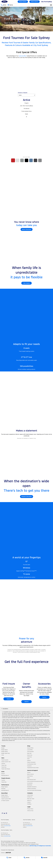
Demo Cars (29, 755)
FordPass (29, 804)
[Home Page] (4, 1)
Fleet (28, 758)
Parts (28, 777)
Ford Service (30, 776)
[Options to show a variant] (26, 95)
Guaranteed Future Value (33, 767)
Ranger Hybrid (4, 751)
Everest (3, 773)
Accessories (30, 783)
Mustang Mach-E (5, 775)
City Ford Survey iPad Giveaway (34, 790)
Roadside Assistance (32, 786)
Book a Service (34, 1)
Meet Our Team (30, 798)
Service (28, 772)
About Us (29, 800)
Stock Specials (30, 751)
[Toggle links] (6, 852)
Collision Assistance (31, 788)
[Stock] (9, 857)
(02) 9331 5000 (7, 825)
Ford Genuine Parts (31, 779)
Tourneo (3, 763)
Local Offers (30, 749)
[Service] (26, 857)
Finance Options (22, 1)
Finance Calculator (31, 762)
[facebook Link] (2, 813)
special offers (22, 56)
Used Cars (29, 757)
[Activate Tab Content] (13, 160)
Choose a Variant (26, 94)
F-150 (2, 755)
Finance (29, 760)
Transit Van (3, 765)
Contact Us (29, 796)
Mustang (3, 788)
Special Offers (30, 748)
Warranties (29, 785)
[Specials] (44, 857)
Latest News (30, 795)
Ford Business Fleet (31, 764)
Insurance (29, 765)
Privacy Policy (30, 808)
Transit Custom (4, 760)
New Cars (29, 753)
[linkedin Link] (4, 813)
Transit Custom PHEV (6, 798)
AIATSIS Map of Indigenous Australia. (40, 845)
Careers (29, 802)
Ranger (2, 748)
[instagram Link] (6, 813)
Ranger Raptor (4, 749)
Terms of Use (30, 810)
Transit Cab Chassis (5, 768)
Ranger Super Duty (5, 753)
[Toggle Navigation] (51, 5)
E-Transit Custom (5, 800)
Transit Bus (3, 767)
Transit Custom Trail (5, 761)
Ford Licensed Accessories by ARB (34, 781)
